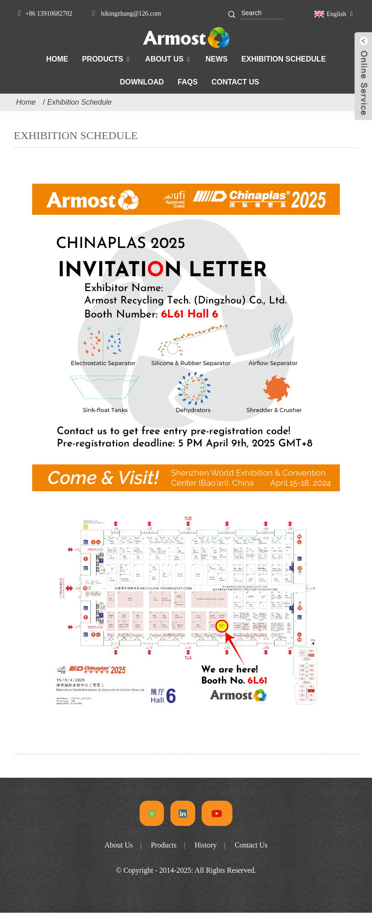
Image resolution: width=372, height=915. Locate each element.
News (217, 59)
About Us (164, 59)
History (206, 847)
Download (142, 82)
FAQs (188, 82)
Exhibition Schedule (284, 59)
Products (102, 59)
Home (57, 59)
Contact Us (235, 82)
